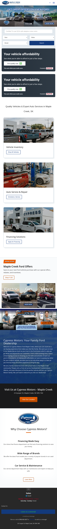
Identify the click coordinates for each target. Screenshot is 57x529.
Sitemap (26, 524)
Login (31, 524)
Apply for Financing (14, 242)
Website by (28, 527)
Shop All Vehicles (13, 152)
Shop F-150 (9, 277)
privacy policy (39, 522)
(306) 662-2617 (44, 3)
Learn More (28, 456)
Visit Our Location (28, 376)
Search (42, 43)
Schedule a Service (14, 197)
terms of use (32, 522)
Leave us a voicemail (28, 488)
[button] (14, 63)
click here (32, 496)
